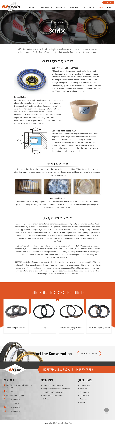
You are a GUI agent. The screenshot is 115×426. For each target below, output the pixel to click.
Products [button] (32, 7)
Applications (84, 392)
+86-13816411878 (13, 399)
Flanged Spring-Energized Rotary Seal (71, 328)
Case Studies (85, 395)
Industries (83, 389)
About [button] (100, 7)
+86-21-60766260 (12, 403)
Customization (46, 7)
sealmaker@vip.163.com (15, 395)
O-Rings (43, 327)
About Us (83, 399)
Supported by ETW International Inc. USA (58, 423)
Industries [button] (59, 7)
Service (82, 402)
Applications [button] (73, 7)
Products (47, 380)
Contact (110, 7)
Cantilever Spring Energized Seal (99, 327)
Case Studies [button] (87, 7)
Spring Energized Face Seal (16, 327)
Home (54, 22)
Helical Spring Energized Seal (53, 392)
